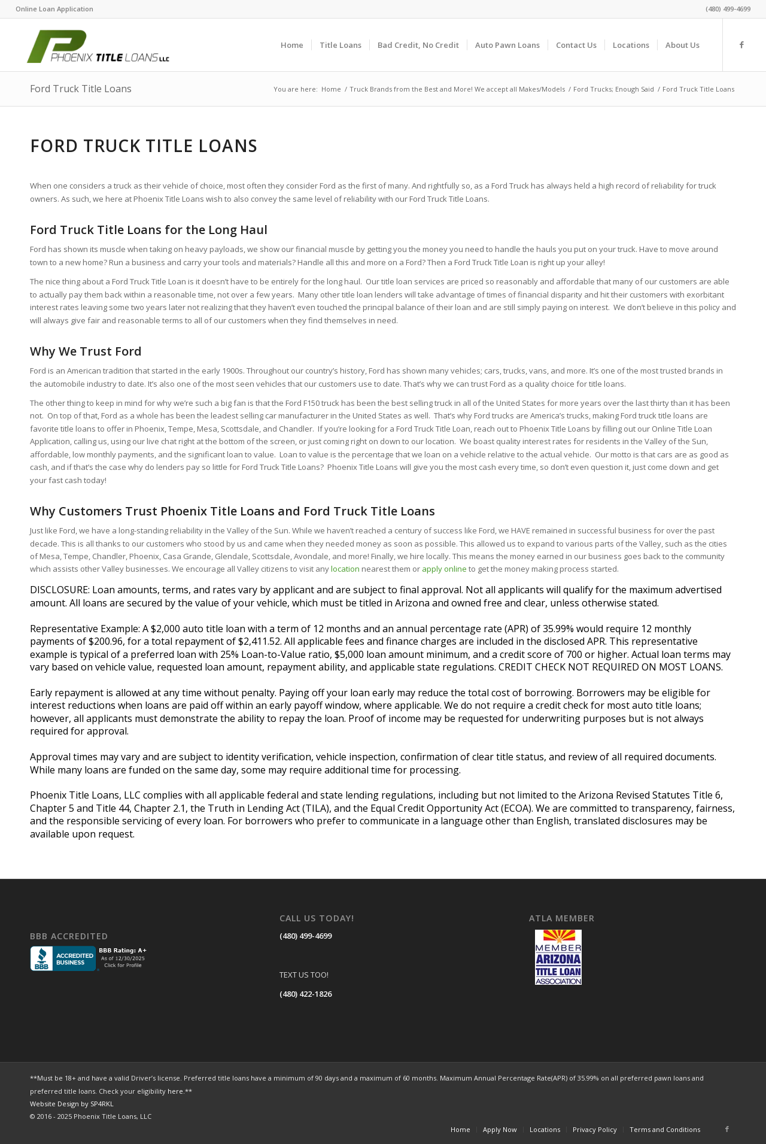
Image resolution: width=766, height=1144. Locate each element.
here (175, 1091)
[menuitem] (54, 9)
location (345, 568)
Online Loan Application (54, 8)
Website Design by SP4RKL (72, 1103)
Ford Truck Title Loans (81, 88)
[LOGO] (111, 45)
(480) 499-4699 (305, 935)
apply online (444, 568)
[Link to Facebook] (741, 44)
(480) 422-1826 (305, 993)
